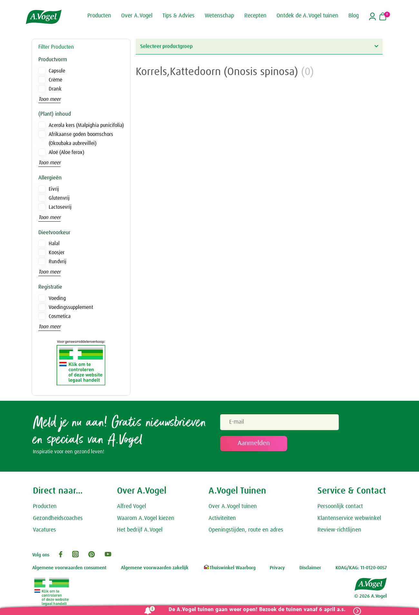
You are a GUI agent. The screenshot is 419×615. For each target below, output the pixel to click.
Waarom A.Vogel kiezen (145, 518)
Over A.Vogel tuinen (233, 506)
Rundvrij (57, 261)
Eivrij (54, 189)
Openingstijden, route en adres (246, 530)
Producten (45, 506)
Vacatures (44, 530)
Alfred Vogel (131, 506)
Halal (54, 243)
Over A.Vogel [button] (136, 15)
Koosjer (56, 252)
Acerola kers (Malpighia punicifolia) (86, 125)
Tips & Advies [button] (178, 15)
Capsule (57, 70)
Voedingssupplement (71, 307)
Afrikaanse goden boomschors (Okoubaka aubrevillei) (81, 139)
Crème (55, 79)
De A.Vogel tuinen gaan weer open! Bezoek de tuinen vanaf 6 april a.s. (257, 609)
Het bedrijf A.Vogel (139, 530)
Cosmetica (60, 316)
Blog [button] (353, 15)
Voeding (57, 298)
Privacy (277, 567)
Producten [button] (99, 15)
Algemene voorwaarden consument (69, 567)
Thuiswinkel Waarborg (229, 567)
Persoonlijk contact (340, 506)
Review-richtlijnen (339, 530)
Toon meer (49, 99)
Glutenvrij (59, 198)
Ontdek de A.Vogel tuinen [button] (307, 15)
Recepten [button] (255, 15)
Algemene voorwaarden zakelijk (155, 567)
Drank (55, 88)
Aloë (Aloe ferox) (66, 152)
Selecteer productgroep (259, 46)
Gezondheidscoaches (58, 518)
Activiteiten (222, 518)
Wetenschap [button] (219, 15)
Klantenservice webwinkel (349, 518)
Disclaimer (310, 567)
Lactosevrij (60, 207)
